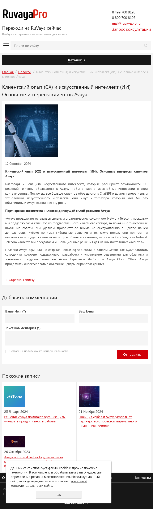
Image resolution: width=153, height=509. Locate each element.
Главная (8, 72)
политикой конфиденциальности (46, 351)
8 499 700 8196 (123, 12)
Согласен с (38, 351)
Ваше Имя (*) (15, 311)
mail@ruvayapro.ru (126, 23)
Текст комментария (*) (23, 328)
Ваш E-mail (87, 311)
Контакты (143, 477)
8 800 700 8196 (123, 18)
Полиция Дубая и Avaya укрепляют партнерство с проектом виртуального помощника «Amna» (108, 420)
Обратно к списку (19, 280)
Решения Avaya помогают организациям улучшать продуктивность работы (34, 418)
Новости (24, 72)
